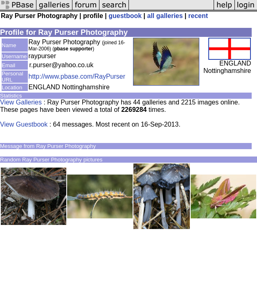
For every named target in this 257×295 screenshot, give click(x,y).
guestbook (125, 15)
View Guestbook (23, 124)
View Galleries (21, 102)
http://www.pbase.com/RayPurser (77, 76)
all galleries (165, 15)
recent (198, 15)
